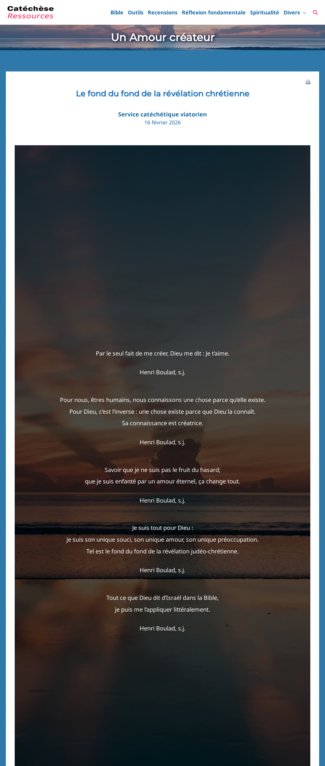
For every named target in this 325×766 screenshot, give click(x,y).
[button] (303, 12)
